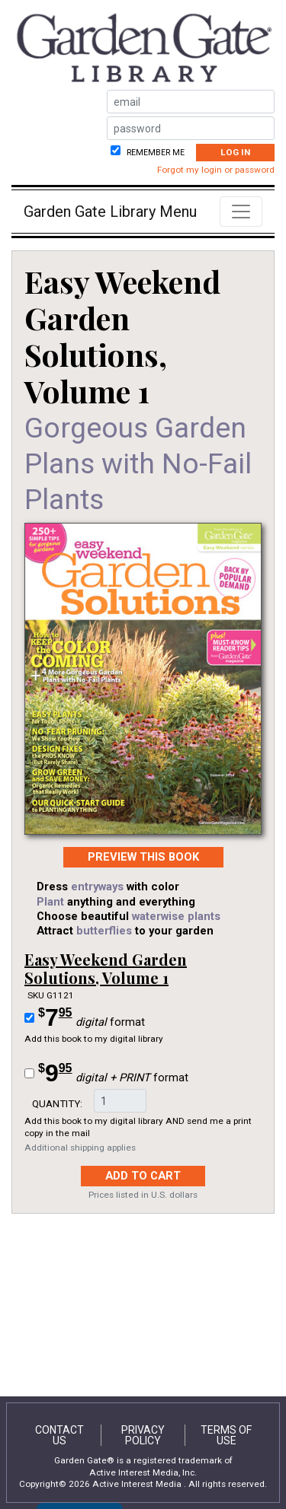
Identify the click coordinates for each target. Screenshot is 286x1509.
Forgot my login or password (216, 169)
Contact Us (59, 1435)
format (91, 1017)
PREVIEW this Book (143, 857)
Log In (235, 152)
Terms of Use (226, 1435)
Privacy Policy (143, 1435)
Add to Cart (143, 1176)
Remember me (154, 153)
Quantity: (57, 1103)
